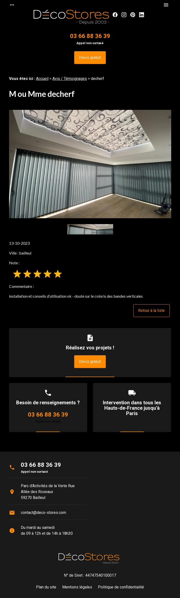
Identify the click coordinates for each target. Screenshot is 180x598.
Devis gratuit (90, 57)
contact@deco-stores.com (43, 512)
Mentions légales (77, 587)
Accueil (42, 78)
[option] (90, 164)
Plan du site (46, 587)
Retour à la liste (151, 310)
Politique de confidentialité (121, 587)
